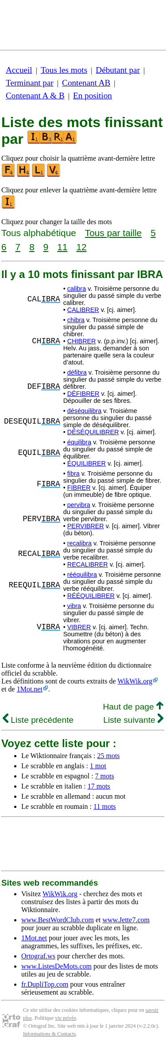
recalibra (79, 543)
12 (81, 247)
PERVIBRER (85, 526)
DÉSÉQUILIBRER (93, 432)
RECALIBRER (87, 564)
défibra (77, 372)
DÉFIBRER (83, 393)
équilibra (79, 442)
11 (62, 247)
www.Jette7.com (126, 920)
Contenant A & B (35, 95)
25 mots (108, 755)
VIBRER (79, 627)
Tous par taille (113, 233)
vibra (74, 605)
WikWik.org (134, 681)
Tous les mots (64, 70)
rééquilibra (82, 574)
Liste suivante (133, 720)
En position (92, 95)
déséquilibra (84, 410)
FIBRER (79, 487)
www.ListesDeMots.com (56, 966)
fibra (73, 473)
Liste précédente (38, 720)
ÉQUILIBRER (86, 463)
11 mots (104, 806)
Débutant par (118, 70)
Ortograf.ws (38, 956)
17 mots (99, 786)
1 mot (98, 766)
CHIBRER (81, 341)
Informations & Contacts (49, 1034)
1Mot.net (29, 689)
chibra (76, 319)
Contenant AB (86, 82)
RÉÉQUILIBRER (91, 595)
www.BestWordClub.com (57, 920)
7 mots (104, 776)
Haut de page (133, 706)
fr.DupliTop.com (44, 984)
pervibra (78, 504)
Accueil (19, 70)
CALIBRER (83, 309)
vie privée (65, 1018)
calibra (76, 288)
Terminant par (30, 82)
